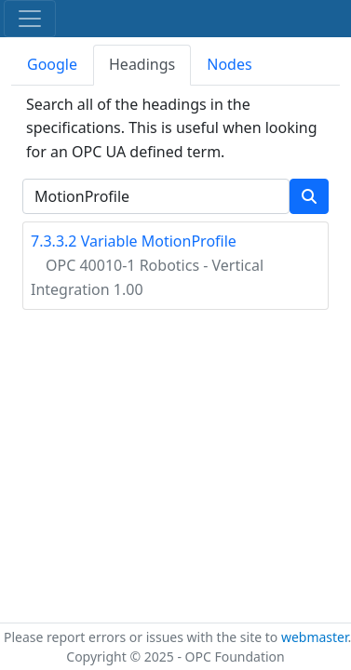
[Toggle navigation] (30, 18)
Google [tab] (52, 64)
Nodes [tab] (229, 64)
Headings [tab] (142, 64)
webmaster (314, 637)
